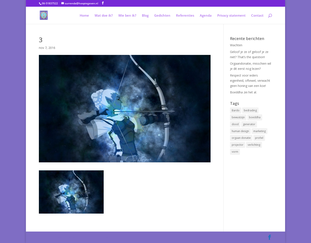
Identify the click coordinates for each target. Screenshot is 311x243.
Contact (257, 16)
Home (84, 16)
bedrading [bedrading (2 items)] (250, 110)
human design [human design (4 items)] (240, 131)
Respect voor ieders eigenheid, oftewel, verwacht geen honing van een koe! (250, 80)
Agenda (206, 16)
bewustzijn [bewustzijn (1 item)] (238, 117)
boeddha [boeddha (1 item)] (254, 117)
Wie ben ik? (127, 16)
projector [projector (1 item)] (237, 145)
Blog (145, 16)
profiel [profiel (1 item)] (259, 138)
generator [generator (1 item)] (249, 124)
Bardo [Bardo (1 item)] (236, 110)
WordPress (103, 237)
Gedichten (162, 16)
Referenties (185, 16)
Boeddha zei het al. (243, 92)
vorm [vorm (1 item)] (235, 151)
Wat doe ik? (104, 16)
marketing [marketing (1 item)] (259, 131)
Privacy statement (231, 16)
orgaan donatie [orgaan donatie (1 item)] (241, 138)
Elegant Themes (66, 237)
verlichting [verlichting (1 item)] (254, 145)
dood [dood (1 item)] (235, 124)
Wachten (236, 45)
